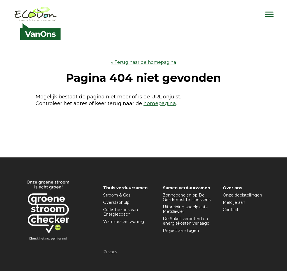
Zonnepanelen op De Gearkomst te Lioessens (186, 197)
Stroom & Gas (116, 195)
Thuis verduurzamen (125, 187)
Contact (231, 209)
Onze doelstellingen (242, 195)
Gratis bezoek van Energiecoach (120, 212)
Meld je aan (234, 202)
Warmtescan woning (123, 221)
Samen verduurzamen (186, 187)
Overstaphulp (116, 202)
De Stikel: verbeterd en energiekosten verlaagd (186, 221)
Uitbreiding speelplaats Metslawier (185, 209)
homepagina (160, 103)
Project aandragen (181, 230)
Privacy (110, 251)
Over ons (232, 187)
